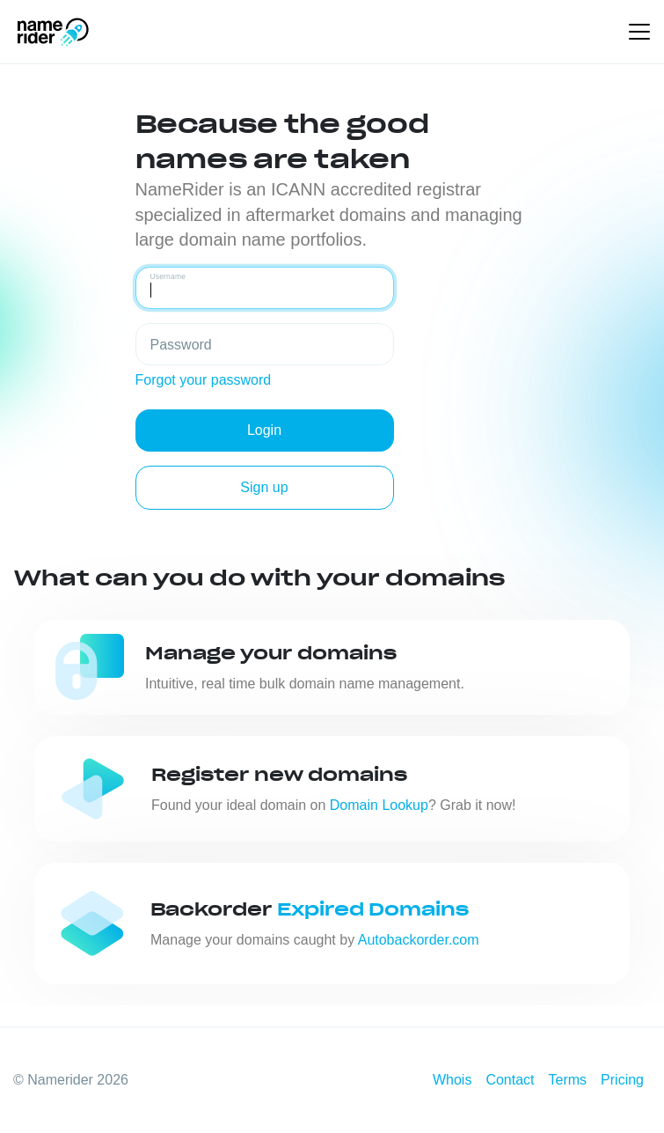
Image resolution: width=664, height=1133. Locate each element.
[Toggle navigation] (639, 31)
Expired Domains (373, 909)
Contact (509, 1079)
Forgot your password (203, 379)
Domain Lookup (379, 805)
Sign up (264, 487)
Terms (568, 1079)
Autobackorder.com (418, 939)
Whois (452, 1079)
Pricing (622, 1079)
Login (264, 430)
